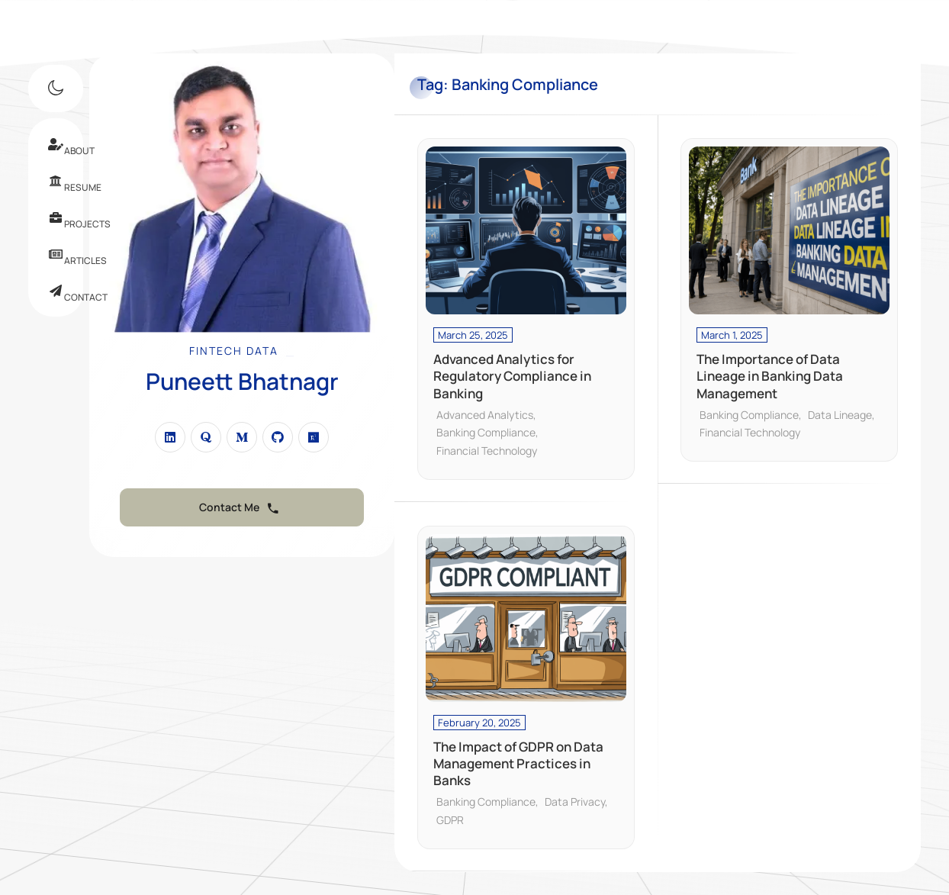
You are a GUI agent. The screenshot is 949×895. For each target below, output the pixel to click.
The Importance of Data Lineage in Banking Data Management (769, 376)
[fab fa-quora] (206, 437)
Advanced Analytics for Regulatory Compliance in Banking (512, 376)
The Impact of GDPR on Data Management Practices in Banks (518, 764)
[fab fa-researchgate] (313, 437)
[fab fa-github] (277, 437)
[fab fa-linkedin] (170, 437)
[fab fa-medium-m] (242, 437)
